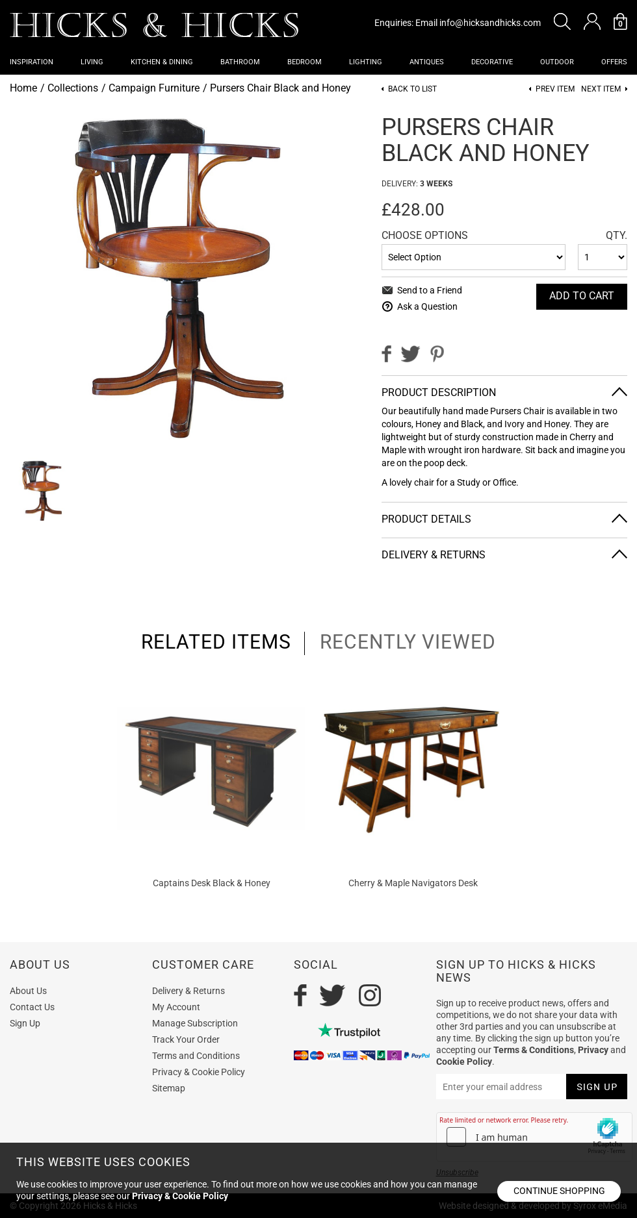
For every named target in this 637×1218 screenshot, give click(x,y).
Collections (72, 88)
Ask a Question (427, 306)
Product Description (439, 392)
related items (216, 642)
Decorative (492, 62)
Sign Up (25, 1023)
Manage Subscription (195, 1023)
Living (92, 62)
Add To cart (581, 296)
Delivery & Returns (434, 555)
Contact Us (32, 1007)
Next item (601, 89)
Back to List (412, 89)
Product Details (426, 519)
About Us (28, 991)
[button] (562, 21)
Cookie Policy (464, 1061)
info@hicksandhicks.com (490, 23)
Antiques (427, 62)
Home (23, 88)
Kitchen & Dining (162, 62)
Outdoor (557, 62)
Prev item (555, 89)
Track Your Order (186, 1039)
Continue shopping (559, 1191)
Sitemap (168, 1088)
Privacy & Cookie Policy (198, 1072)
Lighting (365, 62)
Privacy (593, 1050)
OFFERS (614, 62)
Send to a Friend (429, 290)
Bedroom (304, 62)
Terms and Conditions (196, 1055)
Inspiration (31, 62)
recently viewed (408, 642)
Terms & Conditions (533, 1050)
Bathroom (240, 62)
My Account (176, 1007)
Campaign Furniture (154, 88)
